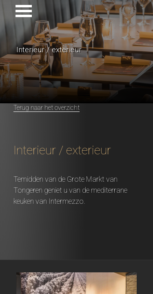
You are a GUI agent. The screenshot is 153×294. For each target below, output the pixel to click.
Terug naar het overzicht (46, 107)
